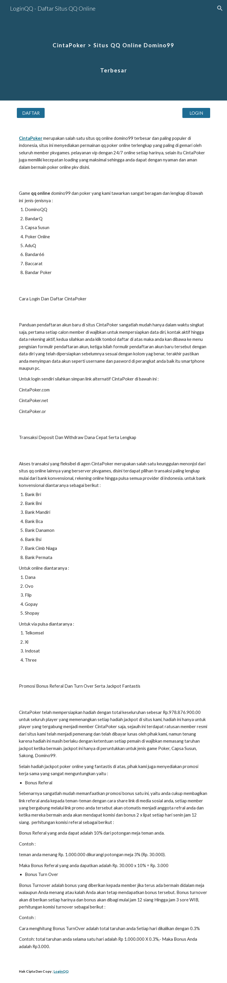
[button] (220, 8)
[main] (113, 50)
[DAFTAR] (30, 113)
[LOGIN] (196, 113)
